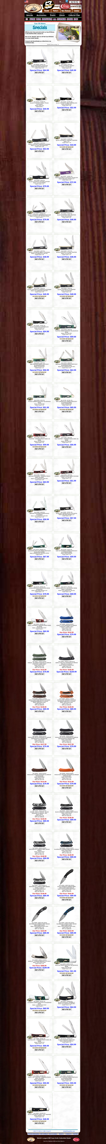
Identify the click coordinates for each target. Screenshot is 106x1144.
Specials (29, 15)
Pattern (55, 11)
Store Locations (53, 1134)
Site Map (75, 1134)
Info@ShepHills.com (69, 1131)
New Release (66, 11)
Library (62, 15)
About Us (61, 1134)
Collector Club (74, 15)
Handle (46, 11)
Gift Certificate (44, 1134)
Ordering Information (33, 1134)
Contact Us (68, 1134)
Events (52, 15)
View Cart (62, 2)
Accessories (41, 15)
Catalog (76, 11)
